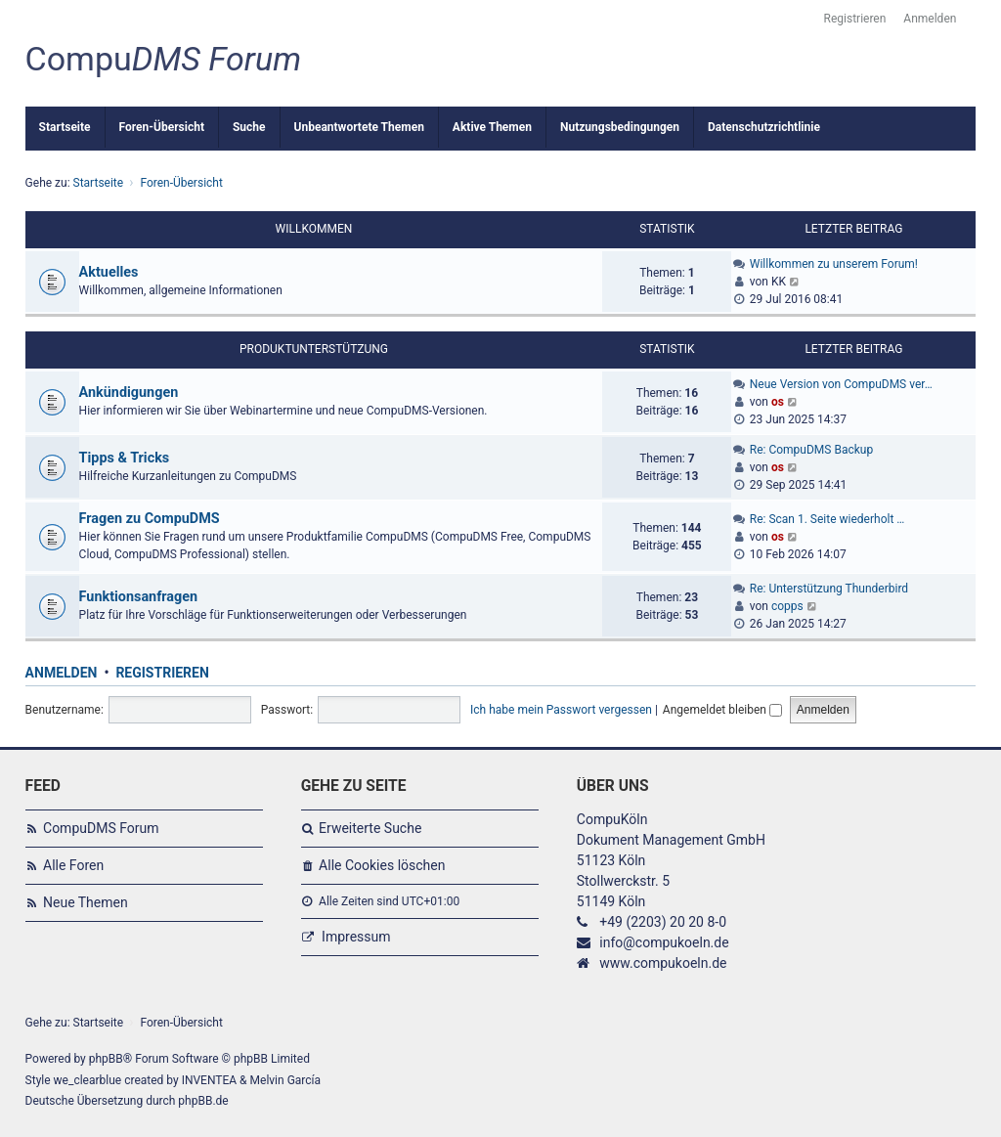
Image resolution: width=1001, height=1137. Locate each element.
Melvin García (286, 1080)
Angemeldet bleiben (722, 710)
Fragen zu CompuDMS (149, 518)
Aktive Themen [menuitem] (492, 127)
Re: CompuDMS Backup (811, 450)
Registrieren (161, 672)
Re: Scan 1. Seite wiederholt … (827, 519)
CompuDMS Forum (100, 828)
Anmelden (61, 672)
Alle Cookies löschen (382, 865)
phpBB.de (203, 1101)
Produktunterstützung (313, 349)
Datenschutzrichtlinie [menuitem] (764, 127)
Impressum (356, 936)
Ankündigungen (129, 392)
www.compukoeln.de (662, 963)
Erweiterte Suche (370, 828)
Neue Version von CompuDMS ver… (841, 384)
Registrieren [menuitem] (855, 18)
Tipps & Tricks (124, 458)
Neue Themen (85, 902)
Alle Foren (73, 865)
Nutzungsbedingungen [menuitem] (619, 127)
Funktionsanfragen (138, 597)
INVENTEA (209, 1080)
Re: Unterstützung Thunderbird (829, 588)
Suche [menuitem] (249, 127)
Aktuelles (109, 272)
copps (787, 606)
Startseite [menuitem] (65, 127)
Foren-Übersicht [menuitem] (161, 127)
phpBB (106, 1059)
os (777, 402)
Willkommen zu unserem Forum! (834, 264)
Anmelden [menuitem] (929, 18)
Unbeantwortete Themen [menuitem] (359, 127)
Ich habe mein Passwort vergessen (561, 710)
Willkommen (314, 229)
